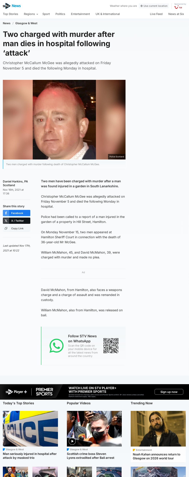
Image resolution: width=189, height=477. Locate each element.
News (7, 23)
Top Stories (10, 14)
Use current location (153, 5)
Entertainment (80, 14)
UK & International (108, 14)
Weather (115, 5)
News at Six (176, 14)
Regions (29, 14)
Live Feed (156, 14)
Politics (60, 14)
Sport (46, 14)
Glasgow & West (26, 23)
